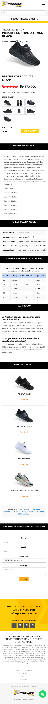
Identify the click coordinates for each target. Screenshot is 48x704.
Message (24, 565)
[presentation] (21, 587)
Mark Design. (29, 699)
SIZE (3, 127)
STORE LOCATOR (24, 674)
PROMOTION (24, 680)
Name (24, 538)
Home (26, 509)
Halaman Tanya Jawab (23, 511)
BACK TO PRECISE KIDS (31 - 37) (15, 41)
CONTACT (24, 677)
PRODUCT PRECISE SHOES (24, 19)
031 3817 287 (21, 609)
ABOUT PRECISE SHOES (24, 670)
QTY (12, 127)
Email (24, 547)
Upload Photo (24, 556)
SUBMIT (24, 579)
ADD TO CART (30, 131)
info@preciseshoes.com (24, 613)
